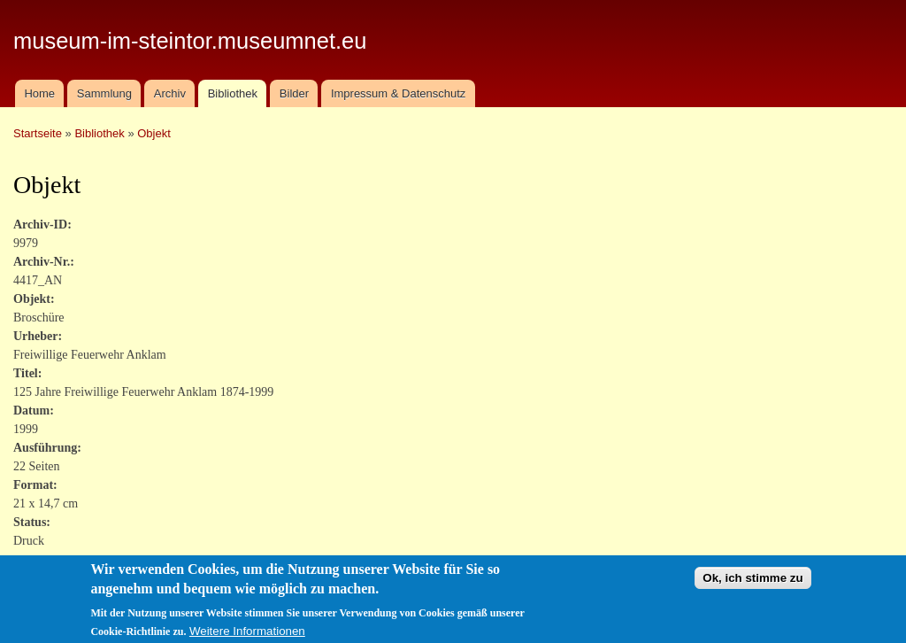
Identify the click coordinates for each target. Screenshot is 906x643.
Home (39, 93)
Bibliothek (232, 93)
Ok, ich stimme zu (752, 584)
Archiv (170, 93)
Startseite (37, 133)
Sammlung (104, 93)
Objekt (154, 133)
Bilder (294, 93)
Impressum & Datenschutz (398, 93)
